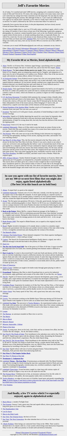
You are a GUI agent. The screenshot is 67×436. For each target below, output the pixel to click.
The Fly (5, 277)
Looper (5, 311)
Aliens (58, 68)
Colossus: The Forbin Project (12, 235)
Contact (5, 239)
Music (54, 50)
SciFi (30, 52)
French (5, 54)
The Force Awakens (9, 153)
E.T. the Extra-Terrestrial (11, 97)
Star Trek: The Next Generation (13, 419)
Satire (25, 52)
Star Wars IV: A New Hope (12, 140)
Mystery (6, 52)
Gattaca (5, 296)
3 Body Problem (8, 424)
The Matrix (6, 316)
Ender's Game (7, 268)
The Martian (7, 314)
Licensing (34, 432)
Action (18, 48)
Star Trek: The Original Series (13, 417)
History (41, 50)
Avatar (5, 201)
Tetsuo (59, 274)
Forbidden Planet (8, 285)
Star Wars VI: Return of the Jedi (13, 356)
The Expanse (7, 404)
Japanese (18, 54)
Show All (11, 48)
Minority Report (8, 322)
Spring (5, 329)
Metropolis (13, 127)
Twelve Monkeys (34, 303)
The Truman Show (9, 374)
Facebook (42, 432)
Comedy (41, 48)
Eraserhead (22, 367)
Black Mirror (7, 402)
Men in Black (7, 319)
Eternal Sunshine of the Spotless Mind (15, 107)
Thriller (40, 52)
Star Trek (6, 349)
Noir (11, 52)
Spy (34, 52)
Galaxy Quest (7, 291)
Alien (4, 66)
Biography (33, 48)
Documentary (7, 50)
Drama (16, 50)
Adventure (25, 48)
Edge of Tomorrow (9, 265)
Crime (57, 48)
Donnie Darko (7, 89)
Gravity (5, 298)
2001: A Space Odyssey (10, 158)
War (45, 52)
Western (51, 52)
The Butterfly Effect (9, 232)
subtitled (30, 39)
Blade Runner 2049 (9, 221)
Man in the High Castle (10, 414)
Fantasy (22, 50)
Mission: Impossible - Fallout (12, 324)
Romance (18, 52)
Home (18, 432)
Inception (6, 112)
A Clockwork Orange (10, 78)
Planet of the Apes (9, 327)
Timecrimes (14, 369)
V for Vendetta (7, 385)
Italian (11, 54)
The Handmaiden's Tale (10, 409)
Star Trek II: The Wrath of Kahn (13, 334)
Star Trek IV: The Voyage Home (13, 340)
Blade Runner (7, 70)
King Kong (6, 125)
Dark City (6, 244)
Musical (60, 50)
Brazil (5, 226)
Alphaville (13, 193)
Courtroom (49, 48)
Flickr (49, 432)
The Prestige (7, 134)
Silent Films (59, 52)
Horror (48, 50)
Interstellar (6, 116)
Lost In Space (7, 411)
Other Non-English (29, 54)
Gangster (30, 50)
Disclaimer (25, 432)
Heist (36, 50)
